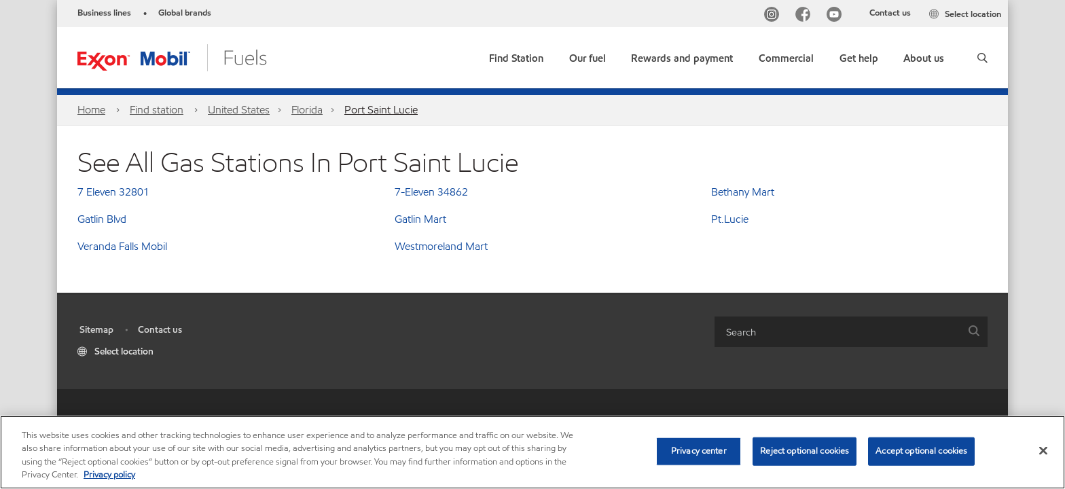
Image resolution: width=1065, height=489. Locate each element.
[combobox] (851, 331)
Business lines (104, 13)
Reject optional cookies (804, 451)
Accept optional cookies (921, 451)
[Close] (1043, 450)
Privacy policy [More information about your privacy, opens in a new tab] (109, 475)
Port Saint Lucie (381, 110)
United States (239, 110)
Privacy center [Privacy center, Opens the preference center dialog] (699, 451)
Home (91, 110)
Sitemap (96, 329)
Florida (307, 110)
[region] (532, 452)
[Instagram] (774, 16)
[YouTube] (836, 16)
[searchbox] (837, 331)
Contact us (890, 13)
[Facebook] (805, 16)
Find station (156, 110)
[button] (982, 57)
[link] (516, 55)
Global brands (184, 13)
